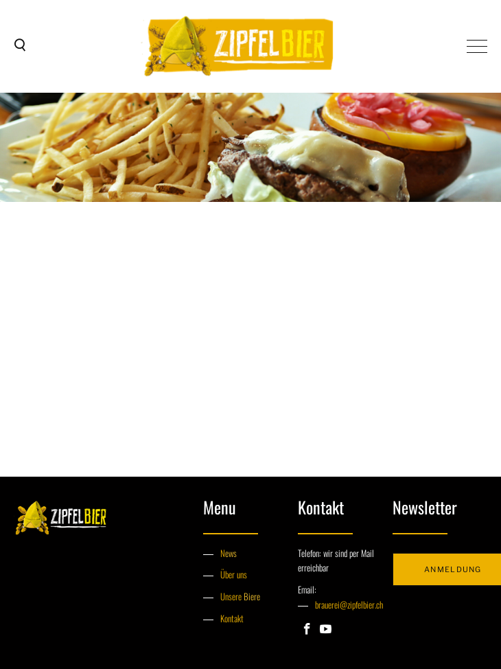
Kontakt (232, 618)
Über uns (233, 574)
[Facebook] (307, 629)
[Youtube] (325, 629)
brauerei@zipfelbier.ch (349, 604)
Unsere (232, 596)
